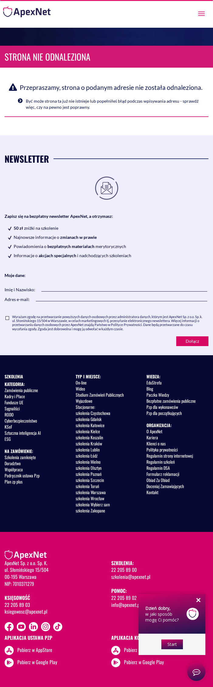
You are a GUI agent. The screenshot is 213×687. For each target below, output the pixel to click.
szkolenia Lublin (88, 449)
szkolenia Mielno (88, 462)
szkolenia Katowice (90, 425)
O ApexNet (154, 431)
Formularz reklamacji (162, 474)
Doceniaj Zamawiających (165, 486)
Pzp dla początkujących (164, 413)
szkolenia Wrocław (90, 498)
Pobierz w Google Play (37, 662)
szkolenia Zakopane (90, 510)
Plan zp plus (13, 481)
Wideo (80, 388)
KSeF (8, 426)
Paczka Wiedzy (157, 394)
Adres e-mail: (17, 299)
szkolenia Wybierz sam (93, 504)
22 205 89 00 (124, 569)
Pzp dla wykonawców (162, 407)
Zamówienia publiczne (21, 390)
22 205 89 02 (124, 597)
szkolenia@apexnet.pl (130, 576)
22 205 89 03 (17, 604)
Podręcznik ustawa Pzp (22, 475)
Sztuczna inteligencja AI (23, 433)
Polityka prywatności (162, 449)
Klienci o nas (156, 443)
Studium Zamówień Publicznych (100, 394)
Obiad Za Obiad (158, 480)
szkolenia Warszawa (91, 492)
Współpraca (14, 469)
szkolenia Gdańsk (88, 419)
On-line (81, 382)
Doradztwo (13, 463)
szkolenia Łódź (87, 455)
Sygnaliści (12, 408)
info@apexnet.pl (126, 604)
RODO (9, 414)
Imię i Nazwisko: (20, 289)
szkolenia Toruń (87, 486)
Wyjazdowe (84, 401)
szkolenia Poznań (88, 474)
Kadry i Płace (15, 396)
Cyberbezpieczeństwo (21, 420)
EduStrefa (154, 382)
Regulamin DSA (158, 468)
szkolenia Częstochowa (93, 413)
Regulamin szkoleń (160, 462)
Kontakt (152, 492)
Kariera (152, 437)
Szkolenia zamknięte (20, 457)
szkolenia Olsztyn (88, 468)
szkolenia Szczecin (90, 480)
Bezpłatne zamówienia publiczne (171, 401)
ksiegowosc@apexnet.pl (26, 611)
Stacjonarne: (85, 407)
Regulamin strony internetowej (169, 455)
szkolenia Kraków (89, 443)
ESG (8, 439)
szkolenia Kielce (88, 431)
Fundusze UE (14, 402)
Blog (149, 388)
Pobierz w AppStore (34, 649)
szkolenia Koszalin (89, 437)
